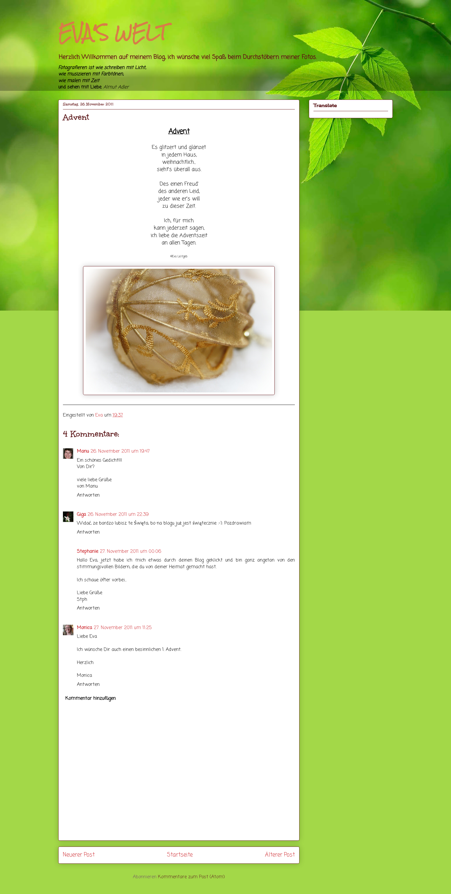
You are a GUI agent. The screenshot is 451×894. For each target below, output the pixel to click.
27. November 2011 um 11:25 (122, 627)
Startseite (180, 855)
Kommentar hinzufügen (90, 698)
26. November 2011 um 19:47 (120, 451)
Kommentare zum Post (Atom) (191, 877)
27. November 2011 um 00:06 (130, 551)
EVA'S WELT (112, 32)
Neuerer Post (79, 855)
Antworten (88, 495)
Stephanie (87, 551)
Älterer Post (280, 855)
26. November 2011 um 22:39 (118, 514)
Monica (84, 627)
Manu (83, 451)
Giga (81, 514)
